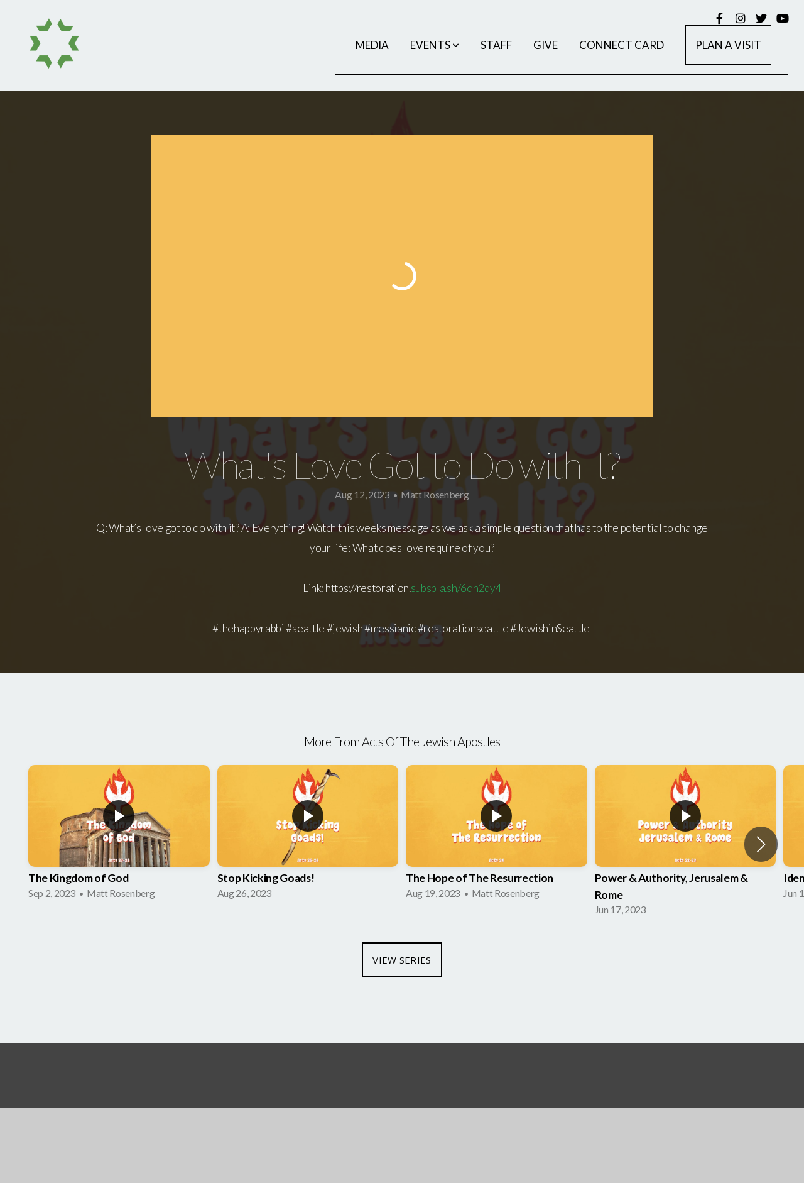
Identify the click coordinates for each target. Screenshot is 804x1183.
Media (372, 45)
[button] (760, 844)
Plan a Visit (728, 45)
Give (545, 45)
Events (434, 45)
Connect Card (621, 45)
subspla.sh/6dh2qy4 (456, 588)
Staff (496, 45)
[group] (119, 836)
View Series (401, 960)
